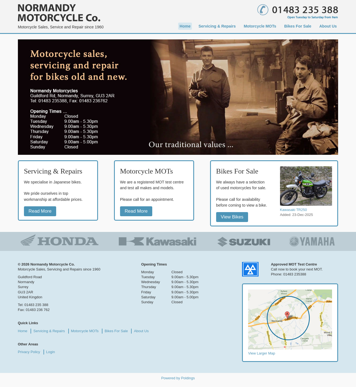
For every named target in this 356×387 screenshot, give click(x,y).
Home (185, 26)
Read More (40, 211)
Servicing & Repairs (217, 26)
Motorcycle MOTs (260, 26)
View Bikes (232, 217)
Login (50, 352)
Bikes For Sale (297, 26)
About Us (328, 26)
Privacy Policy (29, 352)
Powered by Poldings (178, 378)
